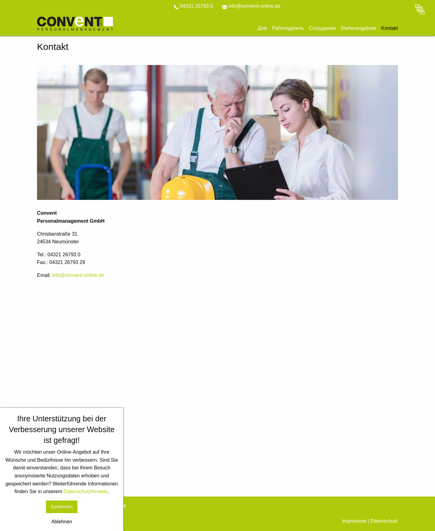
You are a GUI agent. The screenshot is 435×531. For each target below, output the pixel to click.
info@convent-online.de (251, 6)
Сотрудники (322, 28)
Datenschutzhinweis (85, 491)
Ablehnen (61, 521)
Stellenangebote (358, 28)
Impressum (354, 521)
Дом (262, 28)
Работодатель (288, 28)
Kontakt (389, 28)
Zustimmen (61, 506)
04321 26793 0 (193, 6)
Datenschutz (384, 521)
